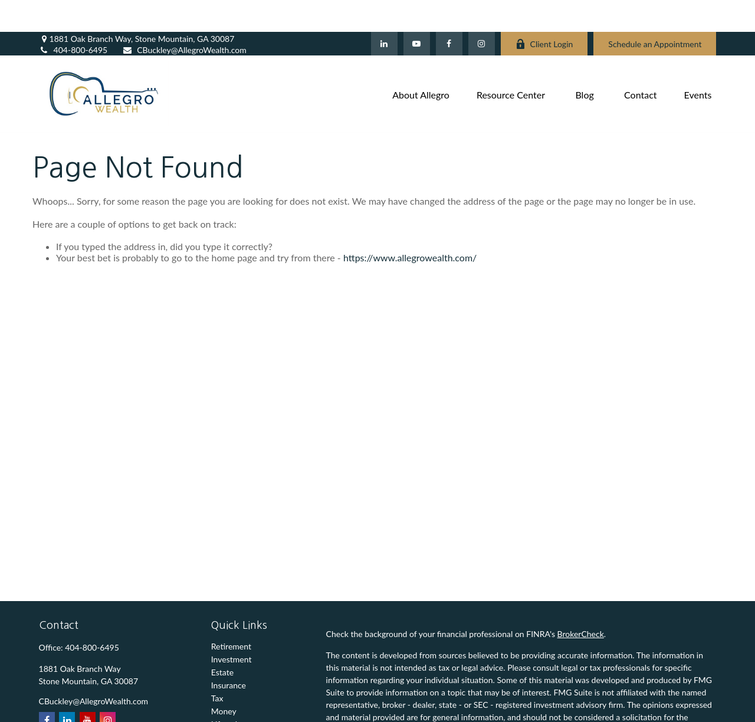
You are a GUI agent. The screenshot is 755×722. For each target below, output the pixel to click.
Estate (222, 640)
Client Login (544, 12)
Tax (217, 666)
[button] (421, 62)
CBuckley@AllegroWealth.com (184, 18)
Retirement (231, 614)
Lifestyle (226, 692)
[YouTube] (416, 12)
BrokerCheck (580, 602)
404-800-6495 (73, 18)
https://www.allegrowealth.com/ (410, 225)
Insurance (228, 653)
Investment (231, 627)
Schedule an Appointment (654, 12)
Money (224, 679)
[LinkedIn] (384, 12)
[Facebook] (449, 12)
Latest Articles (236, 705)
